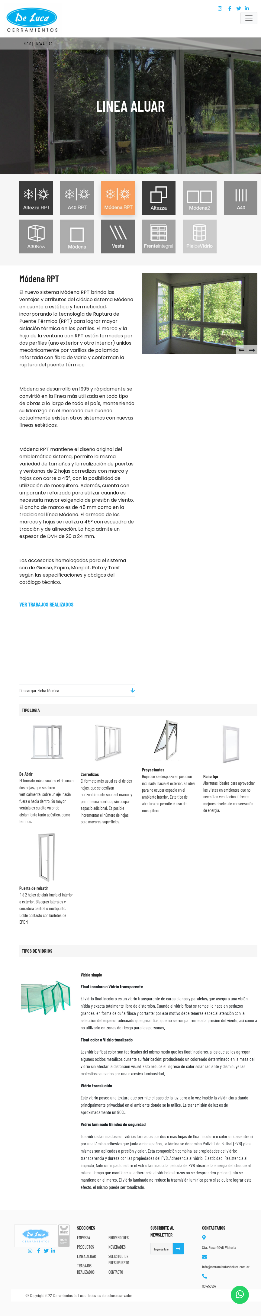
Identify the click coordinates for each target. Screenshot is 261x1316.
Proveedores (118, 1237)
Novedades (117, 1247)
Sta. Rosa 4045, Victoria (219, 1247)
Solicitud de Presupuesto (118, 1259)
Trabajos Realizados (86, 1269)
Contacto (115, 1272)
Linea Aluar (86, 1256)
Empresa (83, 1237)
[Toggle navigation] (248, 18)
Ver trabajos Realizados (46, 604)
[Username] (161, 1248)
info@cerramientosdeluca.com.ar (226, 1266)
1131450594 (209, 1286)
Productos (85, 1247)
